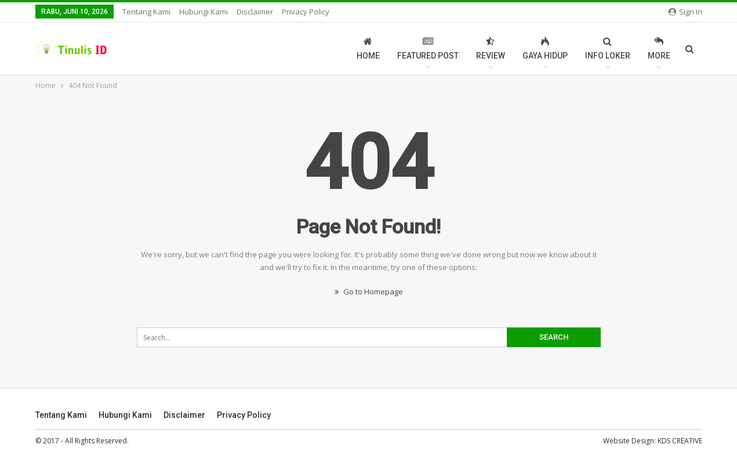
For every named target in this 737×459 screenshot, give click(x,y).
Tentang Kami (146, 11)
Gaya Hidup (545, 48)
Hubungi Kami (203, 11)
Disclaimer (255, 11)
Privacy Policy (305, 11)
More (659, 48)
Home (368, 48)
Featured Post (428, 48)
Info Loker (607, 48)
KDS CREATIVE (680, 441)
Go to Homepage (369, 291)
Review (490, 48)
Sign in (685, 11)
